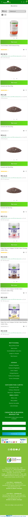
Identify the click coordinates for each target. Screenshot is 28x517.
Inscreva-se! (14, 434)
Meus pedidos (14, 400)
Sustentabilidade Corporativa (14, 351)
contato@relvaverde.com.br (13, 474)
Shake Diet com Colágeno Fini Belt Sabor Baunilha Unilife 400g (14, 323)
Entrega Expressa (14, 373)
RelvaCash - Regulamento (14, 392)
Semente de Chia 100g (7, 86)
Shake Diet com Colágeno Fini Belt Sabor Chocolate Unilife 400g (11, 289)
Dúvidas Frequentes (14, 365)
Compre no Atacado (14, 353)
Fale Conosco (14, 356)
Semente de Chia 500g (7, 167)
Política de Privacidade (14, 376)
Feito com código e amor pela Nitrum (14, 505)
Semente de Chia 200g (7, 126)
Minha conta (14, 398)
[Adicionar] (17, 38)
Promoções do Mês (14, 387)
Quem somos (14, 348)
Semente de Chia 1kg (6, 208)
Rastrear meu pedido (14, 403)
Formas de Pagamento (14, 368)
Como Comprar (14, 370)
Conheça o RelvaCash (14, 390)
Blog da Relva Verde (14, 345)
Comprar (14, 42)
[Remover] (11, 38)
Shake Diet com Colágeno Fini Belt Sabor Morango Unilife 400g (14, 249)
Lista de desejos (14, 406)
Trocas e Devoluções (14, 378)
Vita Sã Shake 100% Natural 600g (10, 45)
